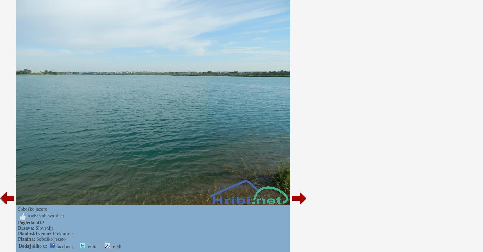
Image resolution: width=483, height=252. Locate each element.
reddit (114, 246)
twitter (89, 246)
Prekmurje (63, 233)
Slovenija (45, 228)
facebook (62, 246)
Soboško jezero (51, 239)
